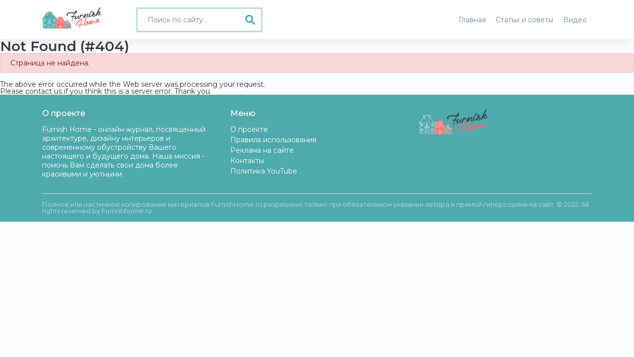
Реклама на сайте (262, 150)
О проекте (249, 129)
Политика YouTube (263, 171)
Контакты (247, 160)
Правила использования (273, 139)
